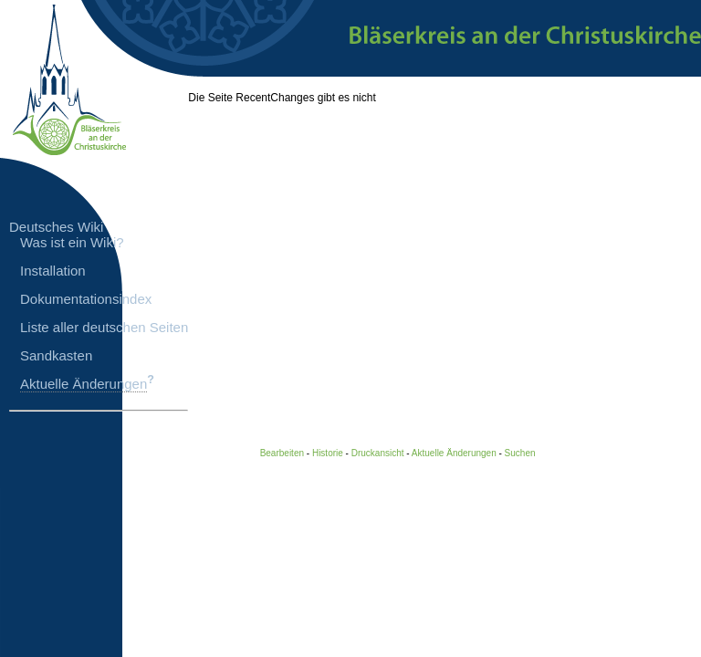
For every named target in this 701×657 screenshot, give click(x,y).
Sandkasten (56, 355)
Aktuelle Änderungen (83, 383)
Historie (327, 453)
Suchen (520, 453)
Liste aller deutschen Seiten (104, 327)
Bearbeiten (282, 453)
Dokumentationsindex (86, 299)
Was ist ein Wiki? (72, 242)
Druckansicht (377, 453)
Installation (53, 270)
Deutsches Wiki (56, 227)
